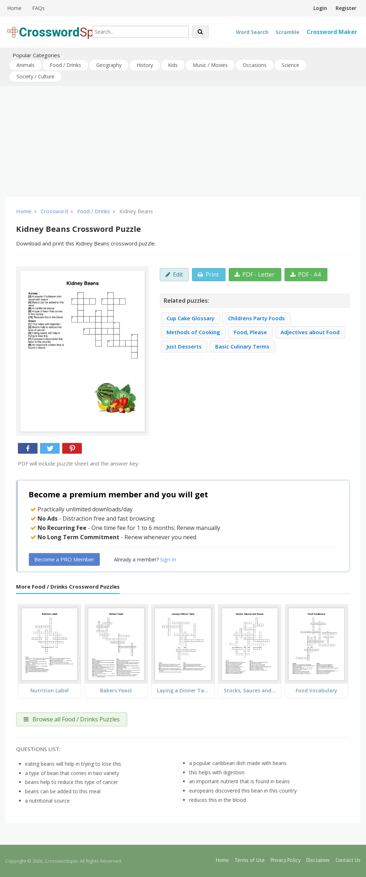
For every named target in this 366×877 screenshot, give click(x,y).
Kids (173, 65)
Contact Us (348, 860)
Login (320, 8)
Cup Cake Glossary (190, 318)
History (145, 65)
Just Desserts (184, 346)
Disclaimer (318, 860)
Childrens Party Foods (256, 318)
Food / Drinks (65, 65)
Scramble (288, 32)
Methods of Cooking (193, 332)
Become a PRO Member (64, 559)
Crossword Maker (332, 32)
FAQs (38, 8)
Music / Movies (210, 65)
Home (14, 8)
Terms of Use (249, 860)
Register (346, 8)
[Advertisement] (183, 141)
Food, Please (250, 332)
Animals (25, 65)
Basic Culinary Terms (242, 346)
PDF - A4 (305, 274)
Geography (109, 65)
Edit (174, 274)
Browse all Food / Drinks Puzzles (72, 719)
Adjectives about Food (310, 332)
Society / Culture (35, 76)
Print (208, 274)
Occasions (255, 65)
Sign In (168, 559)
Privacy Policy (286, 860)
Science (290, 65)
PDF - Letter (254, 274)
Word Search (252, 32)
